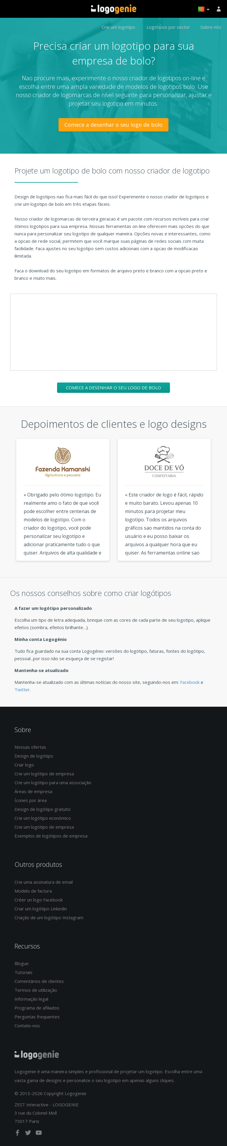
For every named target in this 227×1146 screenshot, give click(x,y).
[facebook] (18, 1134)
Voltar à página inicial (113, 9)
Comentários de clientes (39, 981)
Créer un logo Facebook (38, 900)
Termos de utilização (35, 990)
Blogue (21, 963)
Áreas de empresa (33, 791)
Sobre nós (210, 27)
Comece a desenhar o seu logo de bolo (113, 124)
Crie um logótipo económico (42, 818)
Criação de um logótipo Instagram (48, 917)
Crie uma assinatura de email (43, 882)
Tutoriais (23, 972)
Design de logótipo (33, 756)
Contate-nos (27, 1025)
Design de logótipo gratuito (42, 809)
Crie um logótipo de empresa (44, 774)
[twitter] (28, 1134)
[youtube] (39, 1134)
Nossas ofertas (30, 747)
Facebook (190, 682)
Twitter (22, 689)
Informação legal (31, 999)
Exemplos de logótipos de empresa (50, 836)
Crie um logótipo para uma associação (52, 782)
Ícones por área (30, 800)
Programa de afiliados (36, 1008)
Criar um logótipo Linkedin (40, 909)
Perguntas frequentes (37, 1017)
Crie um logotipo (118, 27)
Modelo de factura (33, 891)
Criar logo (24, 765)
